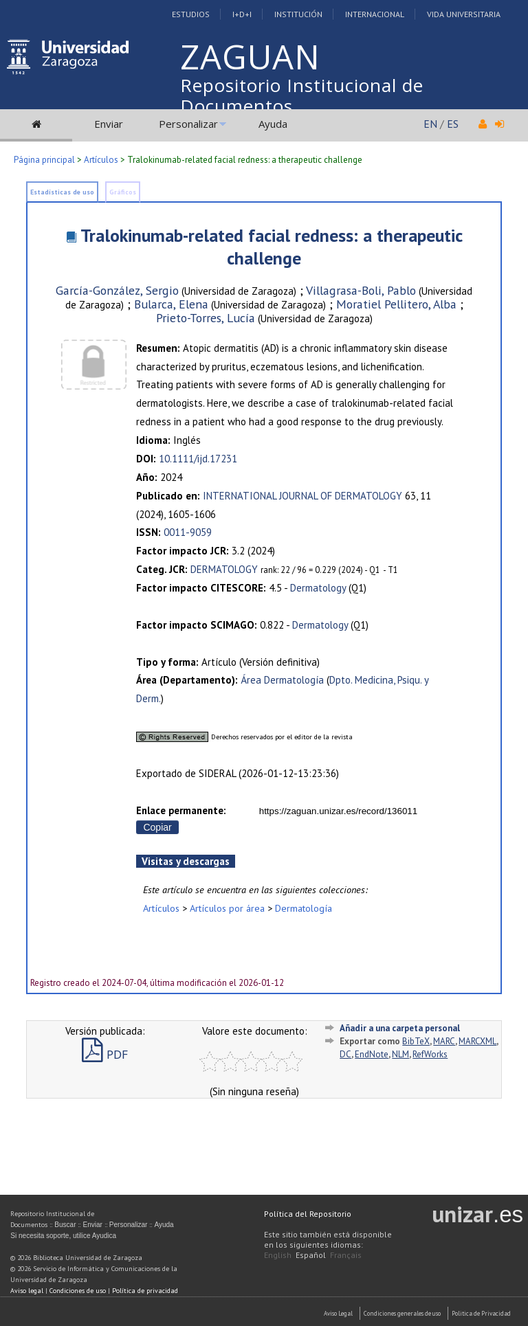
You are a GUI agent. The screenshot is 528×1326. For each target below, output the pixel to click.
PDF (105, 1054)
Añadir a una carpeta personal (400, 1028)
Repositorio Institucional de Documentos (302, 95)
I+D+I (242, 14)
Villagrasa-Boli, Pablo (361, 290)
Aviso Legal (338, 1313)
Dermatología (303, 907)
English (278, 1255)
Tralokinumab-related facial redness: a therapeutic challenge (271, 246)
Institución (298, 14)
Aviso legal (26, 1290)
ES (453, 124)
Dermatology (318, 587)
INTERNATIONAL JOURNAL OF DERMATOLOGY (302, 495)
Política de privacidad (145, 1290)
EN (430, 124)
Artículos (101, 160)
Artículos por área (227, 907)
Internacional (374, 14)
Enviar (108, 124)
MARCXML (477, 1041)
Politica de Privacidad (481, 1313)
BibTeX (416, 1041)
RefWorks (430, 1054)
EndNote (371, 1054)
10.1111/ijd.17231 (198, 458)
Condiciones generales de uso (402, 1313)
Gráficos (122, 192)
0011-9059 (188, 532)
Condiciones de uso (78, 1290)
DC (345, 1054)
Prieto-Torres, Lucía (205, 318)
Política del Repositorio (307, 1214)
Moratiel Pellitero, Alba (396, 304)
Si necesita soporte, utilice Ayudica (63, 1235)
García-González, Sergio (117, 290)
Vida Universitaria (463, 14)
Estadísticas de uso (62, 192)
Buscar (65, 1224)
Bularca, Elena (171, 304)
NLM (400, 1054)
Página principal (44, 160)
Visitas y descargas (186, 861)
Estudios (191, 14)
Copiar (157, 827)
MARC (444, 1041)
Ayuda (272, 124)
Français (346, 1255)
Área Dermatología (282, 679)
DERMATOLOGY (224, 569)
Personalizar (188, 124)
